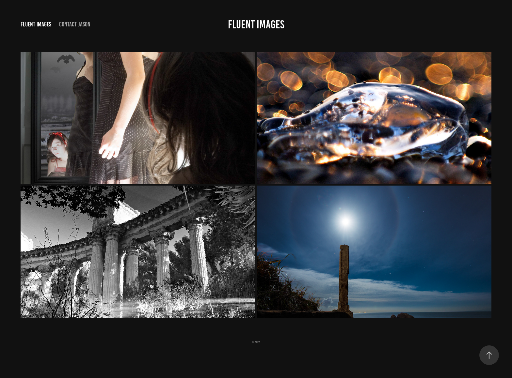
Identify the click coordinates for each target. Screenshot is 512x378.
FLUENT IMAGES (256, 24)
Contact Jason (74, 24)
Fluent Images (36, 24)
